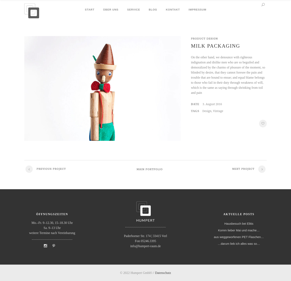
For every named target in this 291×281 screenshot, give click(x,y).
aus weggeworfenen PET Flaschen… (239, 237)
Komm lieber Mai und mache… (239, 230)
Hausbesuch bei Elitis (238, 223)
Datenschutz (163, 273)
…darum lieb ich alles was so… (239, 243)
